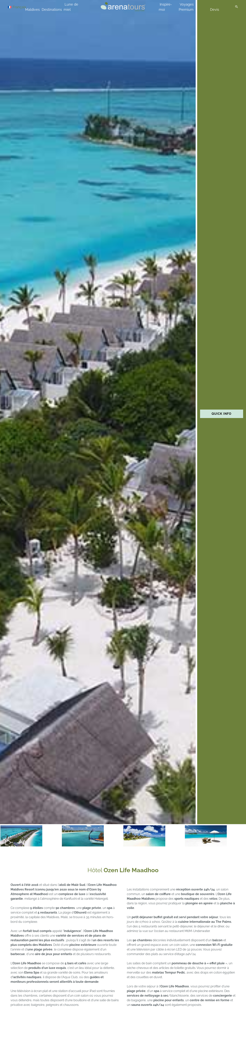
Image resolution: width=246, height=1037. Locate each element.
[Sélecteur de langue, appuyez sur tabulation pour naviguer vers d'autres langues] (21, 7)
